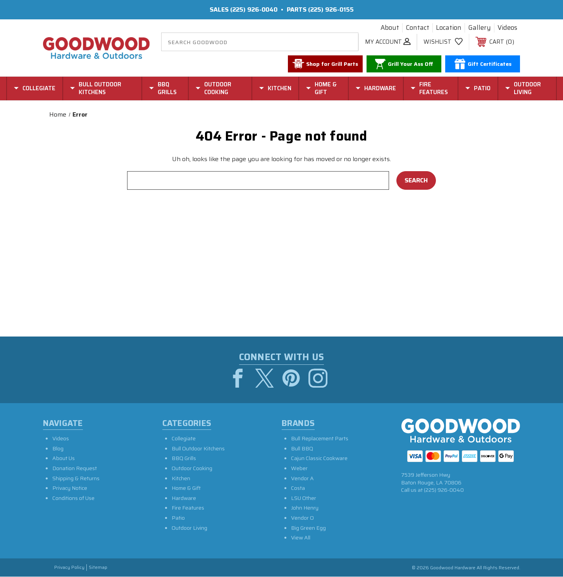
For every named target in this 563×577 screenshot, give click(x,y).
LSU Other (303, 498)
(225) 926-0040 (253, 9)
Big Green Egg (308, 528)
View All (300, 538)
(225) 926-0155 (331, 9)
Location (448, 28)
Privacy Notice (69, 488)
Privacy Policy (69, 568)
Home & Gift (186, 488)
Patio (178, 518)
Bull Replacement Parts (319, 438)
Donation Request (74, 468)
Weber (299, 468)
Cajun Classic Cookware (319, 458)
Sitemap (98, 568)
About (389, 28)
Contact (417, 28)
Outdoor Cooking (192, 468)
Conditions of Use (73, 498)
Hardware (184, 498)
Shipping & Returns (76, 478)
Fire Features (188, 508)
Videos (507, 28)
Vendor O (302, 518)
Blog (58, 449)
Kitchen (181, 478)
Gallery (479, 28)
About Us (63, 458)
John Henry (305, 508)
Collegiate (184, 438)
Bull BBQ (302, 449)
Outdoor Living (189, 528)
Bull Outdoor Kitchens (198, 449)
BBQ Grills (184, 458)
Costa (298, 488)
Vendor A (302, 478)
